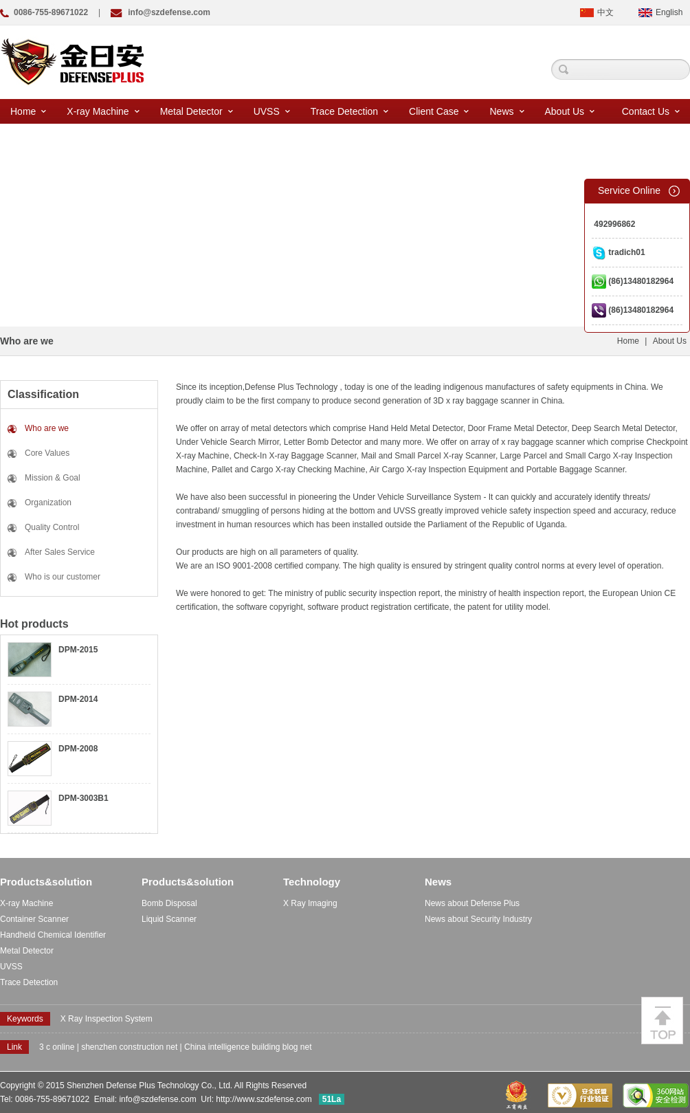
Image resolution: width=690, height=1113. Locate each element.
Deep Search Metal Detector (624, 428)
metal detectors (279, 428)
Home (28, 111)
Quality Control (52, 527)
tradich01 (618, 252)
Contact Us (651, 111)
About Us (570, 111)
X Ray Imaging (310, 903)
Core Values (47, 453)
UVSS (272, 111)
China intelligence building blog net (247, 1047)
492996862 (613, 224)
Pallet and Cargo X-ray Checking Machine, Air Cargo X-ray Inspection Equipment (360, 469)
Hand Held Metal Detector (415, 428)
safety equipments (579, 387)
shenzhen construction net (129, 1047)
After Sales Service (60, 552)
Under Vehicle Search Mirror (227, 442)
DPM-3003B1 (83, 798)
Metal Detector (196, 111)
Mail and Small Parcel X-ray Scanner (428, 456)
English (669, 12)
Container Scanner (34, 919)
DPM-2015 (78, 649)
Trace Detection (349, 111)
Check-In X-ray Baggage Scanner (295, 456)
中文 (605, 12)
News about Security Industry (478, 919)
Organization (48, 502)
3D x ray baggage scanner (481, 401)
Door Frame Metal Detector (517, 428)
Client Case (439, 111)
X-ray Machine (103, 111)
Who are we (47, 428)
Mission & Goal (52, 478)
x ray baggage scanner (543, 442)
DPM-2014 (78, 699)
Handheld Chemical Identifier (53, 935)
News (506, 111)
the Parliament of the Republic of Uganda (489, 524)
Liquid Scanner (169, 919)
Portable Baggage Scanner (575, 469)
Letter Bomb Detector (323, 442)
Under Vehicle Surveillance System (417, 497)
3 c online (56, 1047)
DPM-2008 (78, 748)
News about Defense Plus (472, 903)
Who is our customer (62, 577)
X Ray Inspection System (106, 1019)
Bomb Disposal (169, 903)
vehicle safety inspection (525, 511)
